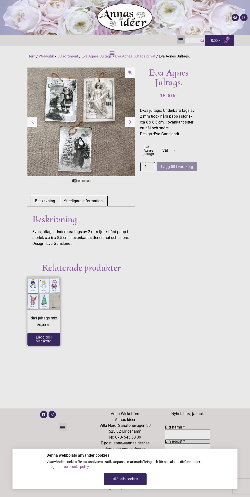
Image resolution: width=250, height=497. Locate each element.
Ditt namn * (187, 431)
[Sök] (202, 40)
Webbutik (46, 56)
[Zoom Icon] (130, 73)
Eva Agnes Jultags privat (135, 56)
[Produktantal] (147, 166)
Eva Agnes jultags (149, 151)
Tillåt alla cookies (125, 479)
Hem (31, 56)
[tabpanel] (81, 122)
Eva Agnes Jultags (97, 56)
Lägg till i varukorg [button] (44, 339)
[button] (181, 39)
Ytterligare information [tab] (83, 201)
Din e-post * (187, 445)
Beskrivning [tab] (45, 201)
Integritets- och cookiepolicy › (69, 467)
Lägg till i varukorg (177, 166)
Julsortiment (67, 56)
